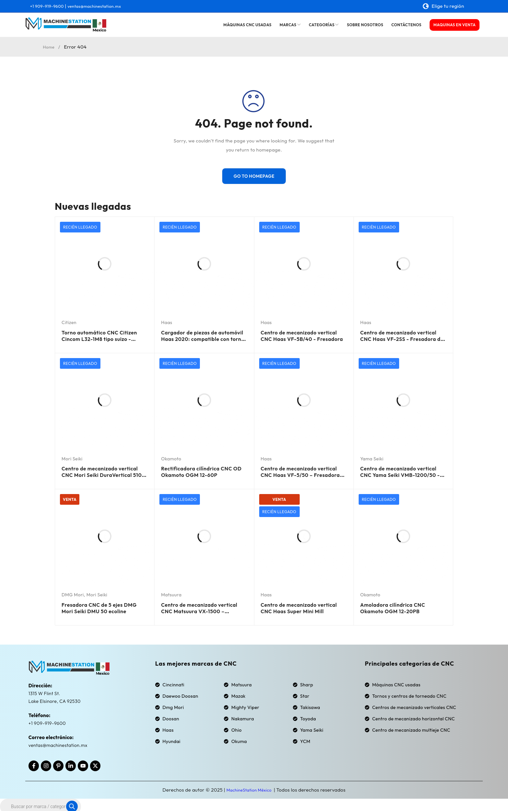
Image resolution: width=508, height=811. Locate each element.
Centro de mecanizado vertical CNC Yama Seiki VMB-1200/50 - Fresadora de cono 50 (403, 475)
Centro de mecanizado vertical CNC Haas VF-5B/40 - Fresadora (302, 337)
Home (50, 47)
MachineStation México (249, 786)
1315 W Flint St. (45, 690)
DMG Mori (73, 592)
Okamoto (171, 457)
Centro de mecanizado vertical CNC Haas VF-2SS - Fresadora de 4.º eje (399, 337)
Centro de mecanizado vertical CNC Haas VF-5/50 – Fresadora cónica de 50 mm (302, 472)
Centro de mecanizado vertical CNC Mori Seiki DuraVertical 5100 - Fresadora (94, 475)
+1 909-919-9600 (49, 6)
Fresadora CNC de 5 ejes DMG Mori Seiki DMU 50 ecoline (104, 604)
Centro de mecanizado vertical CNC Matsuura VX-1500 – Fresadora (199, 607)
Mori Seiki (73, 457)
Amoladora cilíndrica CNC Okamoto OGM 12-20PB (397, 604)
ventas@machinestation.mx (104, 6)
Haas (167, 322)
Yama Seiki (372, 457)
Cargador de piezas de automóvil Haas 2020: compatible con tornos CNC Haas (200, 340)
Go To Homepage (253, 176)
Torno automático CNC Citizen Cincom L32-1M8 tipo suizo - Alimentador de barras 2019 (104, 340)
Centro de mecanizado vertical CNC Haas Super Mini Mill (303, 607)
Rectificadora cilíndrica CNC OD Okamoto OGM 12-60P (201, 469)
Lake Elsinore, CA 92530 (56, 697)
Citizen (69, 322)
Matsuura (171, 592)
